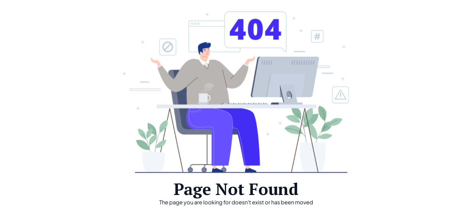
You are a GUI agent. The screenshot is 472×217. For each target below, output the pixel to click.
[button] (369, 12)
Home (335, 11)
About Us (406, 11)
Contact (441, 11)
